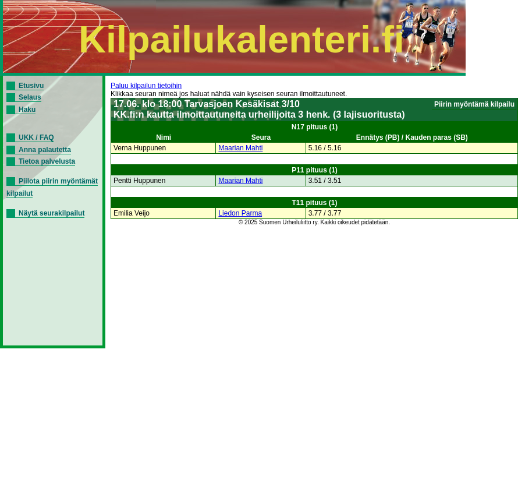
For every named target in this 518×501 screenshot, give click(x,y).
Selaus (30, 97)
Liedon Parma (240, 213)
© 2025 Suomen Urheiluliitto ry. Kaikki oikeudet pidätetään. (314, 222)
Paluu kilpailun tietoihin (146, 86)
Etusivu (31, 86)
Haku (27, 109)
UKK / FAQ (36, 137)
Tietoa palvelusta (47, 161)
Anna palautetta (45, 150)
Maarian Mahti (240, 148)
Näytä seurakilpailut (51, 213)
